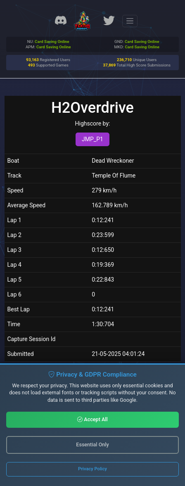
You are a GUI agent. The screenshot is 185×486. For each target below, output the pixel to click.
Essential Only (92, 444)
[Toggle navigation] (130, 21)
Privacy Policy (92, 469)
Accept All (92, 419)
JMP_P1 (92, 139)
